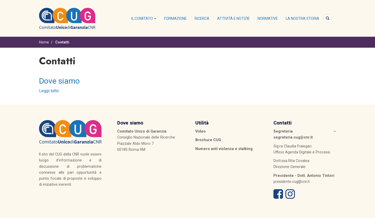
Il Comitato (143, 18)
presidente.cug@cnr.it (291, 181)
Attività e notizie (233, 18)
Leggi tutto (49, 90)
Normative (268, 18)
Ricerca (202, 18)
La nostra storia (302, 18)
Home (44, 42)
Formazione (175, 18)
